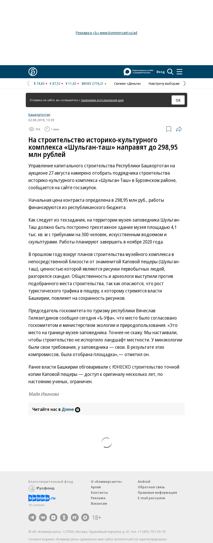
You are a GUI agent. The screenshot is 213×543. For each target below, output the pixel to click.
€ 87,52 (55, 83)
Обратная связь (151, 487)
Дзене (71, 409)
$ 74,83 (39, 83)
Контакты (99, 492)
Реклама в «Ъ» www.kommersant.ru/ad (106, 32)
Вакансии (99, 503)
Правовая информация (157, 492)
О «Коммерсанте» (106, 481)
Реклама (98, 498)
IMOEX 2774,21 (93, 83)
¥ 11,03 (71, 83)
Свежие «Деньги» (127, 83)
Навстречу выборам (164, 83)
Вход (160, 71)
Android (144, 481)
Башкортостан (39, 114)
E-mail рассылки (151, 498)
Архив (96, 487)
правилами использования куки (102, 100)
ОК (178, 100)
